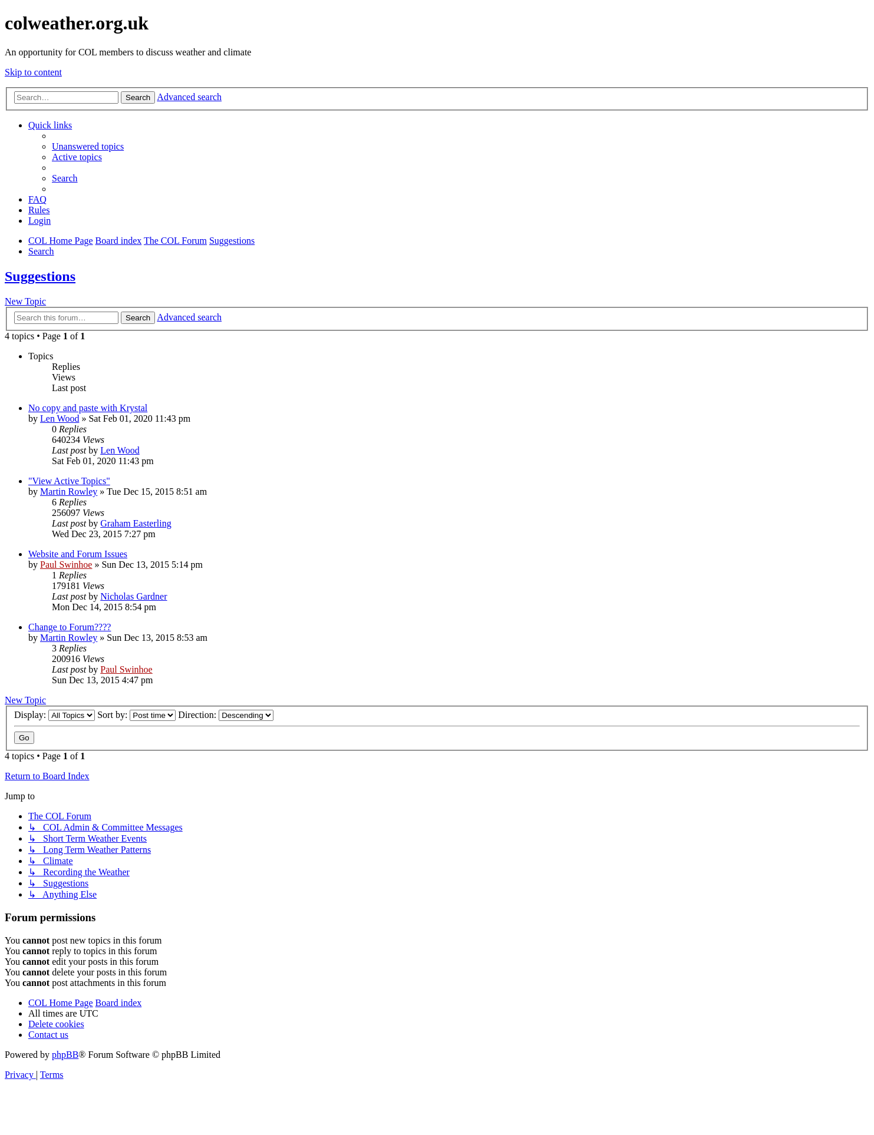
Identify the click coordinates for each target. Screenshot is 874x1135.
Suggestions (40, 276)
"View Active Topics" (69, 481)
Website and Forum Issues (77, 554)
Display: (54, 715)
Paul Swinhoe (66, 565)
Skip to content (33, 72)
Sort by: (136, 715)
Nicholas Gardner (133, 596)
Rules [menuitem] (39, 210)
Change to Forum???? (69, 627)
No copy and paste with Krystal (87, 408)
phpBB (65, 1055)
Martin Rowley (68, 492)
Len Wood (59, 418)
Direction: (225, 715)
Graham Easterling (135, 523)
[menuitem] (88, 146)
